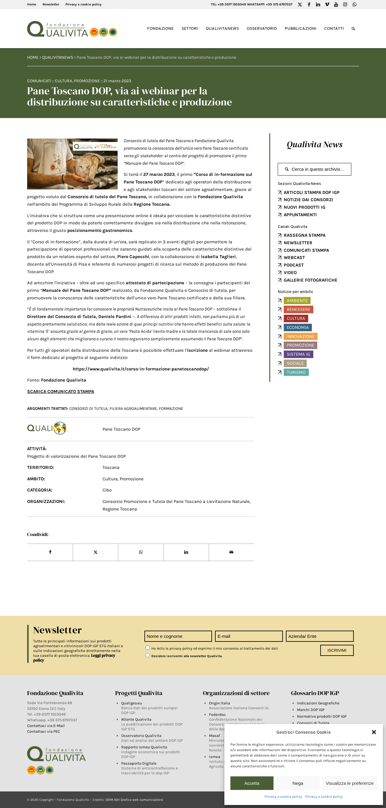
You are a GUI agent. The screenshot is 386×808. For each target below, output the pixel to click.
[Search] (353, 28)
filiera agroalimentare (133, 408)
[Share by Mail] (231, 552)
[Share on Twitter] (95, 552)
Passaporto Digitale (139, 763)
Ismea (214, 756)
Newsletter (51, 4)
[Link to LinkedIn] (318, 4)
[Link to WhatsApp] (354, 4)
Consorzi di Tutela (313, 723)
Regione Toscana (151, 204)
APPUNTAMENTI (300, 214)
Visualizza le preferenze (350, 783)
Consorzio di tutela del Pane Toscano (107, 196)
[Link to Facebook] (309, 4)
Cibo (107, 490)
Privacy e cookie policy (283, 796)
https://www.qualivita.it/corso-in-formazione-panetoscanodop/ (141, 369)
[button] (374, 732)
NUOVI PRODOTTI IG (304, 207)
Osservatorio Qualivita (141, 735)
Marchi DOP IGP (310, 709)
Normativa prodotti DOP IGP (321, 716)
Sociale (295, 363)
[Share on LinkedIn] (186, 552)
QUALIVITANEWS (57, 57)
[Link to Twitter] (300, 4)
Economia (298, 327)
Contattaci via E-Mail (46, 725)
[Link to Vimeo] (327, 4)
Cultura (63, 80)
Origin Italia (219, 703)
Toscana (111, 467)
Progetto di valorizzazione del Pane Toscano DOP (76, 456)
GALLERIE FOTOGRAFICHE (310, 280)
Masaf (214, 735)
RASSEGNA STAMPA (304, 235)
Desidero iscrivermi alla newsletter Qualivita (184, 656)
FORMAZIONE (171, 408)
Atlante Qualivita (136, 719)
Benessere (298, 309)
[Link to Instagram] (345, 4)
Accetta (251, 783)
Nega (298, 783)
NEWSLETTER (298, 242)
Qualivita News (314, 144)
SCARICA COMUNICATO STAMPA (60, 391)
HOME (33, 57)
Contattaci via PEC (43, 731)
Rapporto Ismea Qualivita (144, 747)
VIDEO (290, 272)
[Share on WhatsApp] (140, 552)
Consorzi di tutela (88, 408)
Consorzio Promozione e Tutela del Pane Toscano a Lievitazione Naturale (176, 501)
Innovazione (301, 336)
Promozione (87, 80)
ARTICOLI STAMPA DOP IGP (312, 192)
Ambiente (297, 300)
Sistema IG (298, 354)
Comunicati (39, 80)
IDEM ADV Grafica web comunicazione (134, 800)
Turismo (296, 372)
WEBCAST (294, 257)
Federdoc (217, 714)
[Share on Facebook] (50, 552)
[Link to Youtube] (336, 4)
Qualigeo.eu (131, 703)
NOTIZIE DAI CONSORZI (308, 199)
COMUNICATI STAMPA (306, 250)
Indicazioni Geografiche (318, 703)
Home (31, 4)
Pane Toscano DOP (121, 429)
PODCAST (294, 265)
